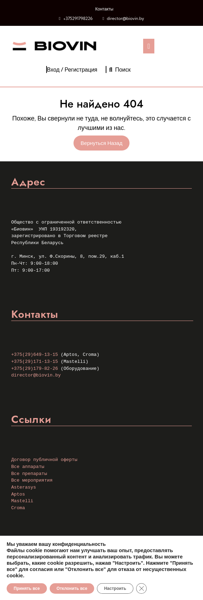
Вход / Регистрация (72, 69)
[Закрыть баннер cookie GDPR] (141, 588)
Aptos (18, 494)
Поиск (120, 69)
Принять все (27, 588)
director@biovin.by (125, 18)
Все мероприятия (31, 480)
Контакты (104, 9)
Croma (18, 508)
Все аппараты (27, 466)
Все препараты (29, 473)
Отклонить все (72, 588)
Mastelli (22, 501)
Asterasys (23, 487)
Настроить (115, 588)
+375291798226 (78, 18)
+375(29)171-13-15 (34, 361)
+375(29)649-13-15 (34, 354)
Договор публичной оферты (44, 459)
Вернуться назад (104, 144)
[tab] (148, 46)
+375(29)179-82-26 (34, 368)
